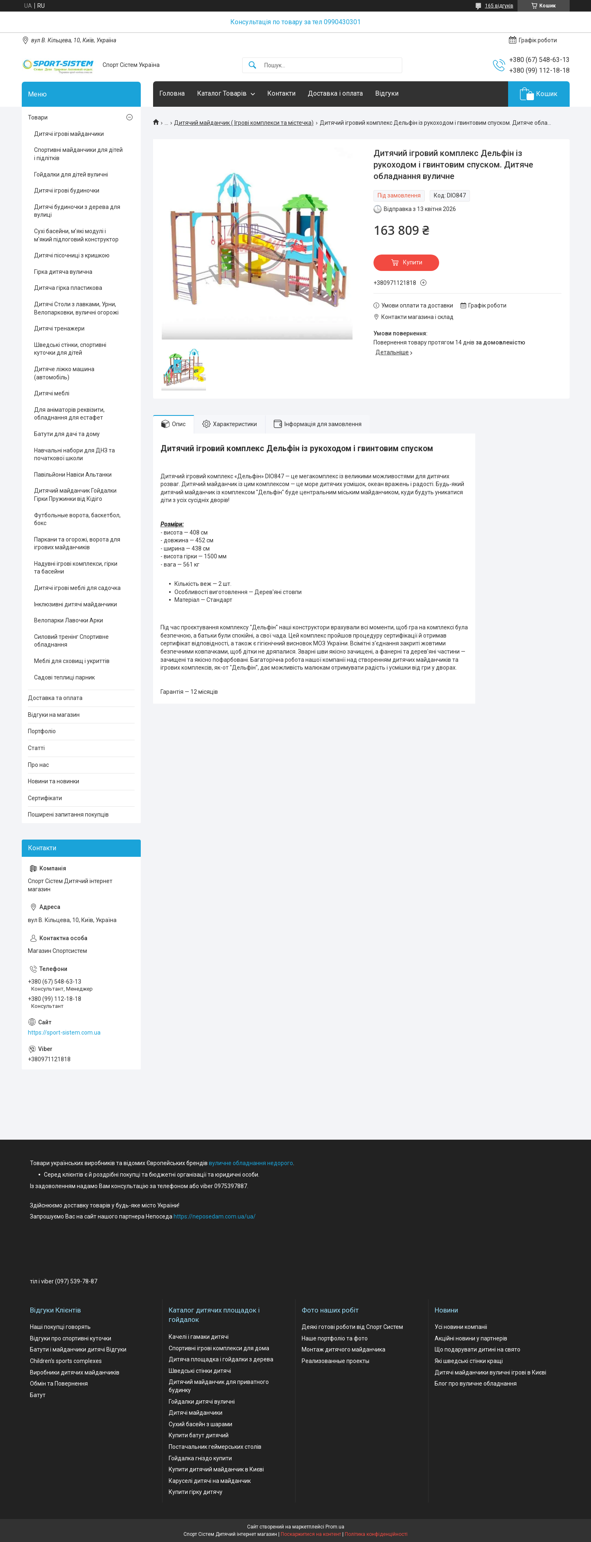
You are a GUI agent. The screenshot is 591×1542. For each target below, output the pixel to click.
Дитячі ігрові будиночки (66, 190)
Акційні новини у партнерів (471, 1338)
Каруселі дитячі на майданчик (210, 1481)
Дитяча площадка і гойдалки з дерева (221, 1359)
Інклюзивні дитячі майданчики (75, 604)
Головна (172, 93)
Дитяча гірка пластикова (68, 288)
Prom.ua (334, 1527)
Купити (412, 262)
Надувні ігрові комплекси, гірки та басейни (75, 567)
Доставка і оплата (335, 93)
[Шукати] (252, 65)
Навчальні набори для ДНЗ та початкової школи (74, 454)
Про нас (38, 765)
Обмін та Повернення (59, 1383)
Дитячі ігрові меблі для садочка (77, 588)
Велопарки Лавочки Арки (68, 620)
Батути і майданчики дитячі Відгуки (78, 1349)
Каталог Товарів (222, 93)
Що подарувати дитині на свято (477, 1349)
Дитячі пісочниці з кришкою (72, 255)
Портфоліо (42, 731)
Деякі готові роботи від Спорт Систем (352, 1327)
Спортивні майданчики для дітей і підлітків (78, 154)
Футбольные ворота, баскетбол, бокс (77, 519)
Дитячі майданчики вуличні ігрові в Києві (490, 1372)
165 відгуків (499, 6)
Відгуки (387, 93)
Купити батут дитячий (199, 1435)
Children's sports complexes (66, 1361)
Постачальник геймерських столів (215, 1446)
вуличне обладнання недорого (251, 1163)
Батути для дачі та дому (67, 434)
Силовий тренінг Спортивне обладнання (71, 640)
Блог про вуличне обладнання (476, 1383)
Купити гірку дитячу (195, 1492)
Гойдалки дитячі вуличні (202, 1401)
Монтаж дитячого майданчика (343, 1349)
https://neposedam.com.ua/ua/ (215, 1216)
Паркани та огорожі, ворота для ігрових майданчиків (77, 543)
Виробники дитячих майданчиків (74, 1372)
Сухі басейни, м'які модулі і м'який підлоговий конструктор (76, 235)
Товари (38, 117)
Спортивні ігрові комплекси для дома (219, 1348)
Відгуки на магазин (54, 714)
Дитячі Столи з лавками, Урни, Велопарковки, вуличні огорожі (76, 308)
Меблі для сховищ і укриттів (72, 661)
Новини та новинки (53, 781)
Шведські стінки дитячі (200, 1371)
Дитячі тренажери (59, 328)
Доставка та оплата (55, 698)
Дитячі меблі (51, 393)
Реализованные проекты (335, 1361)
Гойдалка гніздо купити (200, 1458)
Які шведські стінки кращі (469, 1361)
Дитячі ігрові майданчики (69, 134)
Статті (36, 748)
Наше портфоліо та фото (335, 1338)
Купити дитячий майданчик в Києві (216, 1469)
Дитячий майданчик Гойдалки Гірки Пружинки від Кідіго (75, 494)
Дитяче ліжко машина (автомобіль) (64, 373)
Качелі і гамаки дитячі (199, 1336)
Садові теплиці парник (64, 677)
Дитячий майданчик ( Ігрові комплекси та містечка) (244, 122)
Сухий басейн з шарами (200, 1424)
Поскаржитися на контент (311, 1534)
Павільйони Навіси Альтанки (73, 474)
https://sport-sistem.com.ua (64, 1032)
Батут (38, 1395)
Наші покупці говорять (60, 1327)
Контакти (281, 93)
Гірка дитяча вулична (63, 271)
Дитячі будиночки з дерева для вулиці (77, 211)
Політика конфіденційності (376, 1534)
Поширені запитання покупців (68, 814)
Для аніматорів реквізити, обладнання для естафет (69, 413)
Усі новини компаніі (461, 1327)
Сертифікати (45, 798)
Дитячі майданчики (195, 1412)
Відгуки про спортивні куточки (70, 1338)
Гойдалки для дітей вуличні (71, 174)
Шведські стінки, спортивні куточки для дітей (70, 349)
